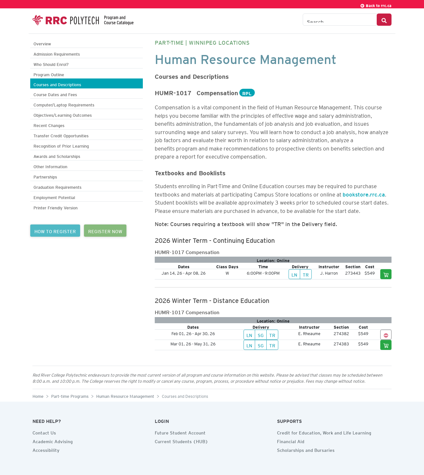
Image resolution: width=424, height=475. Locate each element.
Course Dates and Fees (55, 93)
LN (294, 274)
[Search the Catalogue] (340, 20)
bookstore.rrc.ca (364, 193)
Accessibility (46, 449)
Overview (42, 42)
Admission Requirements (56, 53)
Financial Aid (290, 440)
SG (261, 334)
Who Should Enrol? (51, 63)
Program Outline (48, 73)
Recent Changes (48, 124)
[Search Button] (384, 20)
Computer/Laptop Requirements (63, 104)
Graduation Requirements (57, 186)
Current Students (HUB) (181, 440)
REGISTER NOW (105, 230)
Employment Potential (54, 196)
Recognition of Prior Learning (61, 145)
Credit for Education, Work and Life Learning (324, 432)
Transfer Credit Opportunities (60, 134)
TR (306, 274)
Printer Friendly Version (55, 207)
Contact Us (44, 432)
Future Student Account (180, 432)
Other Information (50, 165)
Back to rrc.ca (376, 4)
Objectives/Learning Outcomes (62, 114)
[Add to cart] (386, 274)
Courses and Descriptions (57, 83)
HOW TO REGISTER (55, 230)
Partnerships (45, 176)
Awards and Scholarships (56, 155)
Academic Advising (52, 440)
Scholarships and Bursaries (306, 449)
